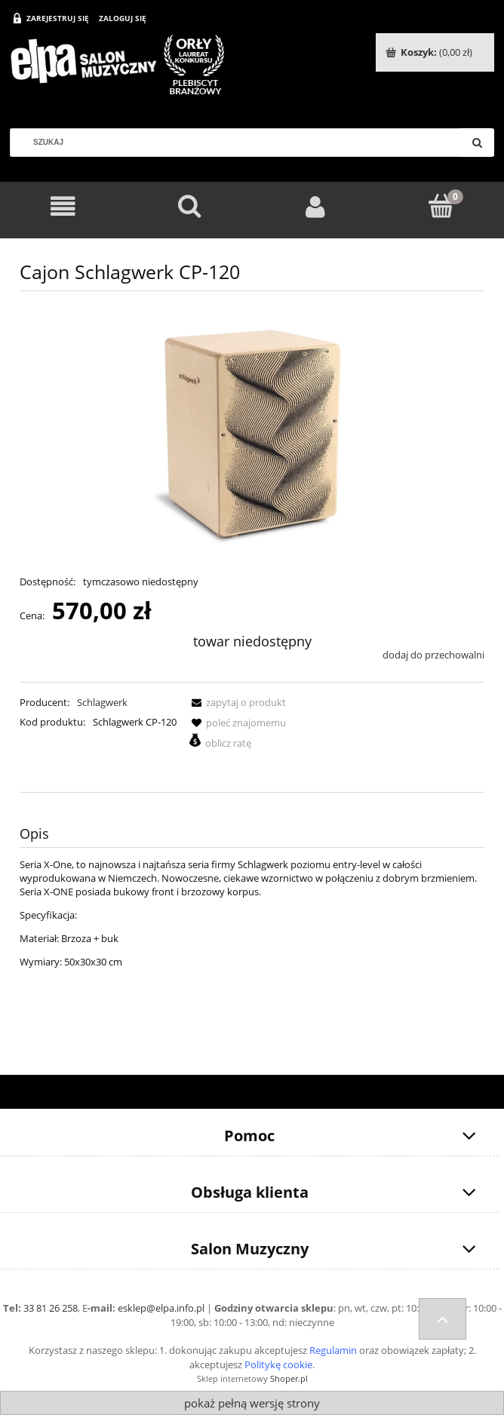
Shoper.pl (289, 1378)
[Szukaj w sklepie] (240, 142)
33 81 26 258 (50, 1308)
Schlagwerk (102, 702)
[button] (236, 702)
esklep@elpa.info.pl (161, 1308)
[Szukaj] (476, 142)
